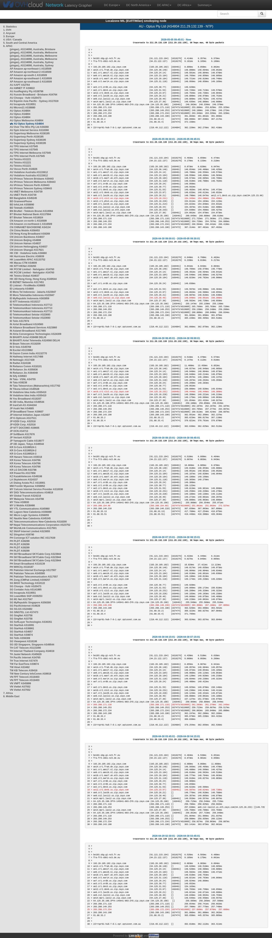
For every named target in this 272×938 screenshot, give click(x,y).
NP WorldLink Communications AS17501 (33, 528)
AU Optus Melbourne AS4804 (26, 120)
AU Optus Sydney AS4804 (29, 123)
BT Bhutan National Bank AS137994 (30, 214)
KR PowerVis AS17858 (22, 473)
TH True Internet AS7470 (24, 660)
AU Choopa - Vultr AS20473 (25, 97)
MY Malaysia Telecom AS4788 (27, 499)
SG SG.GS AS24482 (21, 609)
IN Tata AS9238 (18, 382)
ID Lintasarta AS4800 (22, 288)
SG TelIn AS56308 (20, 638)
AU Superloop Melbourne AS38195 (30, 133)
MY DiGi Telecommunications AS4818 (31, 492)
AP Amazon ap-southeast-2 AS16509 (31, 81)
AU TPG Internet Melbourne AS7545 (30, 152)
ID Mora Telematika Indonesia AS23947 (32, 295)
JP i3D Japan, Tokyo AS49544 (27, 444)
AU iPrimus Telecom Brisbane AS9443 (32, 178)
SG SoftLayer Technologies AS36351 (31, 622)
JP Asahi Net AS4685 (22, 408)
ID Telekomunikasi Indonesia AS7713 (31, 305)
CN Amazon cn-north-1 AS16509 (28, 220)
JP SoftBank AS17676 (22, 434)
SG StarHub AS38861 (22, 628)
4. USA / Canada (12, 39)
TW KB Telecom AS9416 (23, 670)
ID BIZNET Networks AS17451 (27, 282)
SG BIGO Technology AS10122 (27, 583)
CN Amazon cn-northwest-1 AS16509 (31, 224)
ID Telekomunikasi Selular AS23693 (30, 314)
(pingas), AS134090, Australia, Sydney (32, 62)
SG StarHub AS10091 (22, 625)
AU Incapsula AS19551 (23, 104)
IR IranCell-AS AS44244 (23, 405)
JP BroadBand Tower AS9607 (27, 411)
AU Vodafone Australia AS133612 (29, 172)
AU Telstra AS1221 (20, 159)
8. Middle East (11, 696)
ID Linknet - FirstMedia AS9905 (27, 285)
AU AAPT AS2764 (20, 85)
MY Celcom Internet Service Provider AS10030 (36, 489)
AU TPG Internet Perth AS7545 (27, 156)
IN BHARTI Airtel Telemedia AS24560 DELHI (35, 340)
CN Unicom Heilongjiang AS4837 (28, 246)
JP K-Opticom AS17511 (23, 418)
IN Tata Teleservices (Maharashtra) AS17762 (35, 385)
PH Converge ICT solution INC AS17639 (32, 537)
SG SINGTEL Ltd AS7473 (24, 612)
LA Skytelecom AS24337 (24, 479)
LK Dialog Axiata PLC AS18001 (27, 482)
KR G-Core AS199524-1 (23, 447)
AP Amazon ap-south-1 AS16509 (28, 75)
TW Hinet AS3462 (20, 667)
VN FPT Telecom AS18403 (24, 677)
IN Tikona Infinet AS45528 (24, 389)
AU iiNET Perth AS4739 (23, 195)
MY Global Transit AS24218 (25, 495)
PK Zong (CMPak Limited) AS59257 (30, 579)
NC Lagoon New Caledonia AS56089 (30, 512)
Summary (204, 5)
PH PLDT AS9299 (20, 541)
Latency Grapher (69, 5)
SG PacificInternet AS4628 (25, 605)
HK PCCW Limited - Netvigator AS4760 (32, 269)
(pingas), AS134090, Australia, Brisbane (32, 49)
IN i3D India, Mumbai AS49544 (27, 402)
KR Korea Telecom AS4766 (25, 460)
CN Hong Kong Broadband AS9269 (30, 233)
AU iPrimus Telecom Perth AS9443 (29, 185)
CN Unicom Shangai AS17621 (27, 250)
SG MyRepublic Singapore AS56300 (30, 602)
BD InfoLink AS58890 (22, 204)
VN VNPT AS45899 (20, 683)
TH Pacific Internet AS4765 (25, 657)
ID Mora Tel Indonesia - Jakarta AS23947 (33, 292)
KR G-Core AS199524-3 (23, 453)
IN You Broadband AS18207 (26, 398)
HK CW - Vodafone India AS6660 (28, 253)
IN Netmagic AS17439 (22, 359)
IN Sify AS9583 (18, 376)
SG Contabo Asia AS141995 (26, 589)
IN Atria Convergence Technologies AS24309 (35, 334)
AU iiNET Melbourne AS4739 (26, 191)
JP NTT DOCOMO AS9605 (24, 427)
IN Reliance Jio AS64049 (24, 372)
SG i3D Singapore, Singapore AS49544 (32, 644)
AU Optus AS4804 (20, 110)
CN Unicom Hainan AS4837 (25, 243)
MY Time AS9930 (19, 502)
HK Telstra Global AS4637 (24, 275)
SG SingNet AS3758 (21, 615)
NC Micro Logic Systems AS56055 (29, 515)
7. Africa (8, 693)
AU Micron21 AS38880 (22, 107)
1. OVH (7, 30)
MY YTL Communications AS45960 (30, 508)
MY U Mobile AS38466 (22, 505)
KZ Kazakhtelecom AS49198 (26, 476)
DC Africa (184, 5)
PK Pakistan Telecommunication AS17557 (34, 576)
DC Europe (112, 5)
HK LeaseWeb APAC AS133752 (27, 259)
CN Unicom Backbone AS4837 (27, 237)
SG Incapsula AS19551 (23, 592)
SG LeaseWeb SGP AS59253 (26, 596)
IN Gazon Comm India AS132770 (28, 353)
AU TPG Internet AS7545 (24, 146)
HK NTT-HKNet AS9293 (23, 266)
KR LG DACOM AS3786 (23, 469)
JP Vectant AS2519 (20, 437)
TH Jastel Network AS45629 (26, 654)
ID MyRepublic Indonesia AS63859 (29, 298)
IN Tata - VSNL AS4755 (23, 379)
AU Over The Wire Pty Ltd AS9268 (29, 127)
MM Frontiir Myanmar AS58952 (27, 486)
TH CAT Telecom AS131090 (25, 647)
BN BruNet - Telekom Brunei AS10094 (31, 211)
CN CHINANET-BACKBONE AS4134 (30, 227)
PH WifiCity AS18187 (22, 567)
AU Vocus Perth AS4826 (23, 169)
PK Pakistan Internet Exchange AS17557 (33, 570)
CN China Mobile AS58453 (25, 230)
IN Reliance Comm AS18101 (26, 366)
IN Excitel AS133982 (21, 350)
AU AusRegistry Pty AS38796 (26, 91)
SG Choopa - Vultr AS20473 (25, 586)
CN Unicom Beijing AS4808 (25, 240)
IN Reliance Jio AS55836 (24, 369)
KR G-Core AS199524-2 (23, 450)
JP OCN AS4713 (19, 431)
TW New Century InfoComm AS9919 (30, 673)
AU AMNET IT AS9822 (22, 88)
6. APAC (8, 46)
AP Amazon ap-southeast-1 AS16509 (31, 78)
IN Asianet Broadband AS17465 (28, 330)
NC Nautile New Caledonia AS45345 (30, 518)
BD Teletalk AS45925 (21, 207)
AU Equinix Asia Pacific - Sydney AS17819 (34, 101)
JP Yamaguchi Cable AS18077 (27, 440)
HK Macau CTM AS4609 (23, 262)
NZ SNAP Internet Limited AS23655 (30, 531)
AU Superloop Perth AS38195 (27, 136)
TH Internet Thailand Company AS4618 (32, 651)
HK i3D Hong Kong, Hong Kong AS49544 (33, 279)
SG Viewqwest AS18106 (23, 641)
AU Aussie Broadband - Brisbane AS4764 (33, 94)
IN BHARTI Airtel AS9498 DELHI (28, 337)
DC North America (138, 5)
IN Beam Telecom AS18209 (25, 343)
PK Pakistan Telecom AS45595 (27, 573)
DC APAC (164, 5)
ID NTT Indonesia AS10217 (25, 301)
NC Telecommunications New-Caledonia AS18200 (38, 521)
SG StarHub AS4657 (21, 631)
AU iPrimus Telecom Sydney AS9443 (31, 188)
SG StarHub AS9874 (21, 634)
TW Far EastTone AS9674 (24, 664)
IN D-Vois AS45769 (20, 347)
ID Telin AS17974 (19, 321)
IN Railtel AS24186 (20, 363)
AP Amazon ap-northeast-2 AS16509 (30, 72)
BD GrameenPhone (21, 201)
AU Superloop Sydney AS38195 (28, 140)
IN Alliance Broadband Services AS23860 (33, 327)
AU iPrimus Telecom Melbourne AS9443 (32, 182)
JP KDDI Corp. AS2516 (23, 421)
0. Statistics (10, 26)
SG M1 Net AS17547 (21, 599)
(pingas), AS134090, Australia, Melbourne (33, 52)
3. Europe (8, 36)
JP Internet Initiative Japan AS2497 (30, 414)
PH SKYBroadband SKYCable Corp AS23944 (35, 554)
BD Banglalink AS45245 (23, 198)
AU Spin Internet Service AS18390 (29, 130)
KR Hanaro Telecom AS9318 (26, 457)
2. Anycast (9, 33)
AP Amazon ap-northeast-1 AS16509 (30, 68)
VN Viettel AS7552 (20, 686)
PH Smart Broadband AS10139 (27, 563)
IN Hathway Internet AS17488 (26, 356)
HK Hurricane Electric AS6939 (27, 256)
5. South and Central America (20, 42)
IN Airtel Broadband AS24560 (26, 324)
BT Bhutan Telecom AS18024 (26, 217)
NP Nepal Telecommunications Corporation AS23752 (40, 524)
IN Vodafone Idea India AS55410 (28, 392)
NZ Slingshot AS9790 (22, 534)
